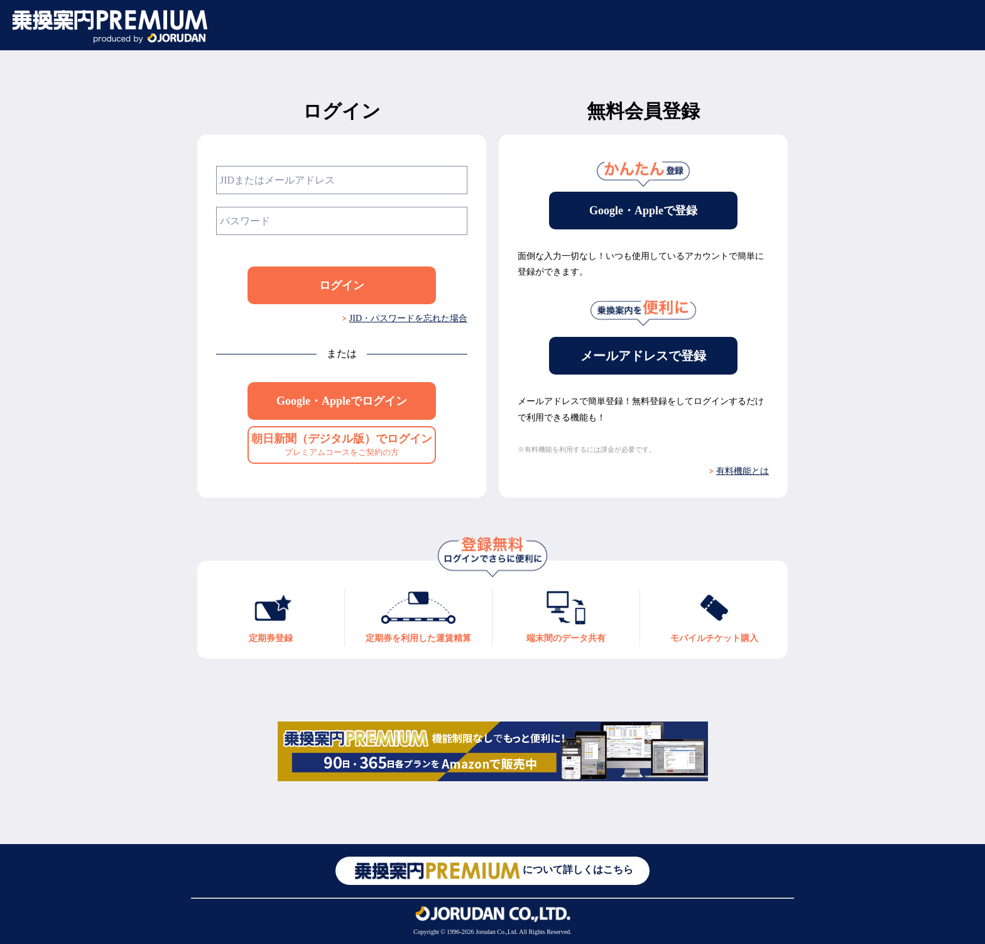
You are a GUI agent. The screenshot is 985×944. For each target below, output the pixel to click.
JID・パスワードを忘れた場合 (408, 318)
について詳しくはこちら (492, 871)
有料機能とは (742, 471)
